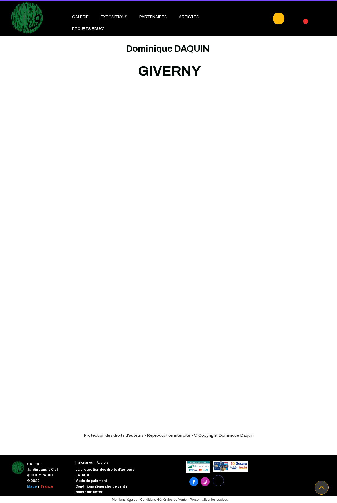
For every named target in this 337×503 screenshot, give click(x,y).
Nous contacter (89, 492)
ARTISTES (189, 17)
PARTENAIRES (153, 17)
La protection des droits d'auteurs (104, 470)
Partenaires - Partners (91, 463)
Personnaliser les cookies (209, 500)
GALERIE (80, 17)
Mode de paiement (91, 481)
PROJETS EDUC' (88, 29)
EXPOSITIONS (114, 17)
